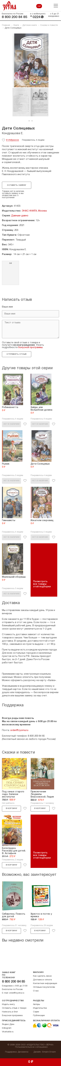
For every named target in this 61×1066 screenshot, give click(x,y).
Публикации (39, 1016)
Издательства (40, 1008)
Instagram (6, 1028)
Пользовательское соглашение (31, 1047)
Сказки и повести (49, 25)
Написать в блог (10, 1012)
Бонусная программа (12, 1016)
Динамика (23, 1052)
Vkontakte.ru (8, 1032)
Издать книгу (8, 1004)
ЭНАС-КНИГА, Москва (34, 211)
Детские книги (29, 25)
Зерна (9, 5)
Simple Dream (49, 1052)
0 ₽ (39, 6)
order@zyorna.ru (19, 730)
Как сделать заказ (42, 976)
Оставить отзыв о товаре (14, 1008)
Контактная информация (45, 983)
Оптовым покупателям (44, 987)
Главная (6, 25)
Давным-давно (19, 216)
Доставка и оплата (42, 980)
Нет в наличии (11, 424)
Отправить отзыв (17, 354)
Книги (16, 25)
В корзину (11, 808)
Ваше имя (7, 307)
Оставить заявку (16, 185)
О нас (36, 991)
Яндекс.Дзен (8, 1024)
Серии (36, 1012)
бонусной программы (30, 347)
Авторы (36, 1004)
